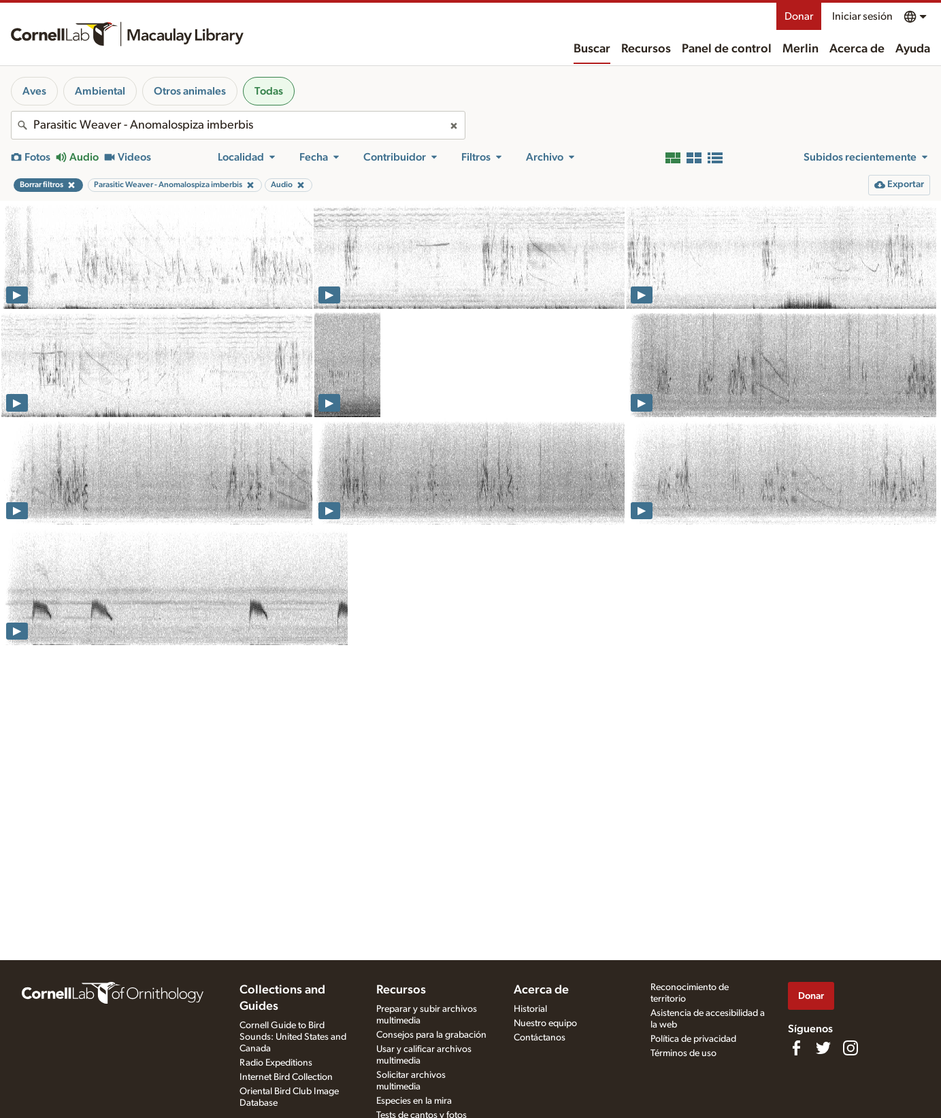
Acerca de (857, 49)
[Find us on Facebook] (796, 1048)
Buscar (592, 49)
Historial (530, 1009)
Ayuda (912, 49)
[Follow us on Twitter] (823, 1048)
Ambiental (100, 91)
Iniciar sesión (862, 16)
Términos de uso (683, 1053)
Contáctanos (539, 1037)
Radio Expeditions (276, 1063)
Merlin (800, 49)
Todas (268, 91)
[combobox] (238, 125)
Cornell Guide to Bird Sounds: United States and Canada (293, 1037)
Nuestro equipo (545, 1023)
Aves (34, 91)
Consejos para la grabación (431, 1035)
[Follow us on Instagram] (850, 1048)
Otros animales (190, 91)
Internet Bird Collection (286, 1077)
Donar (799, 16)
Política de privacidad (693, 1039)
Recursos (646, 49)
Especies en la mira (414, 1101)
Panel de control (727, 49)
